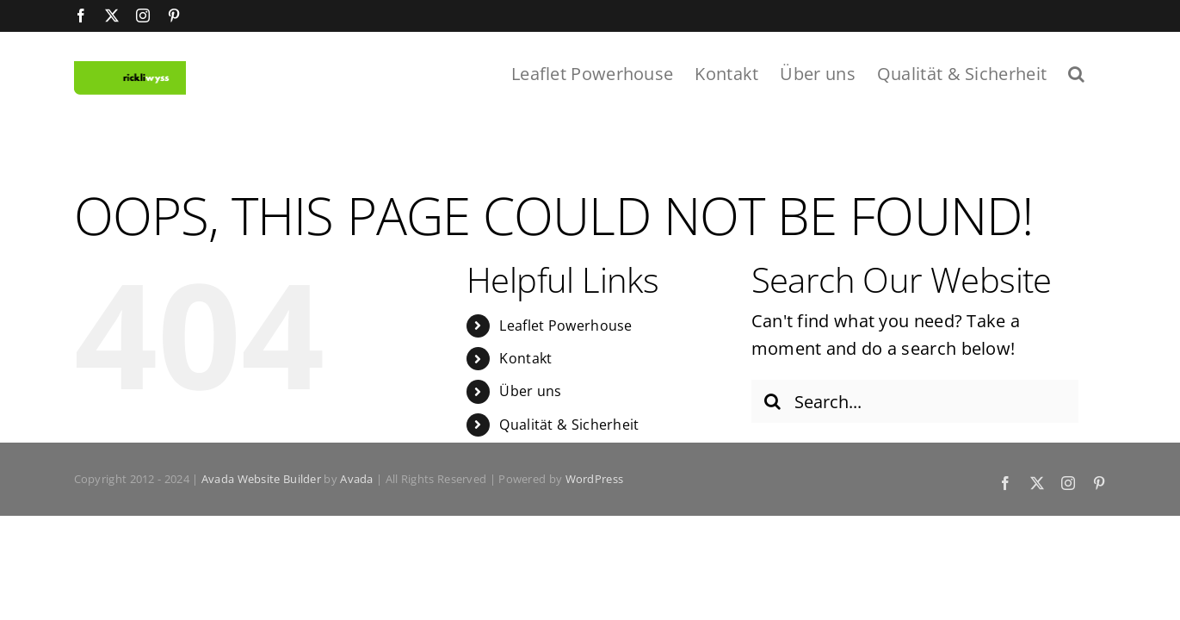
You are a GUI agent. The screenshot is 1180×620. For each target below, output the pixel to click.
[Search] (772, 402)
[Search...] (914, 402)
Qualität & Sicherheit (569, 424)
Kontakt (525, 358)
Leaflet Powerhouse (565, 325)
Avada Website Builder (261, 479)
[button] (1098, 72)
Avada (357, 479)
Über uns (530, 391)
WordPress (594, 479)
